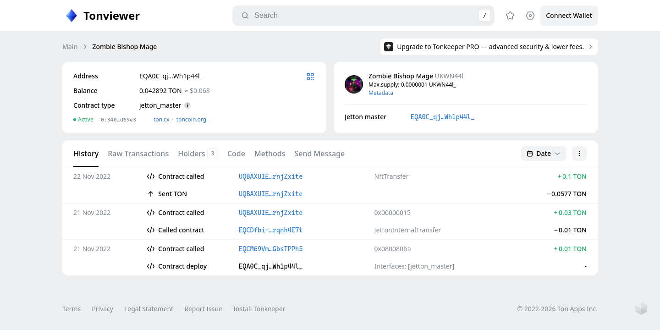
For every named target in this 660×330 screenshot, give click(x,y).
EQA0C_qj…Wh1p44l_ (442, 117)
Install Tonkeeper (259, 308)
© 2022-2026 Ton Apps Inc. (557, 308)
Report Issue (203, 308)
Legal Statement (148, 308)
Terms (71, 308)
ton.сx (162, 119)
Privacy (102, 308)
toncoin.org (191, 119)
